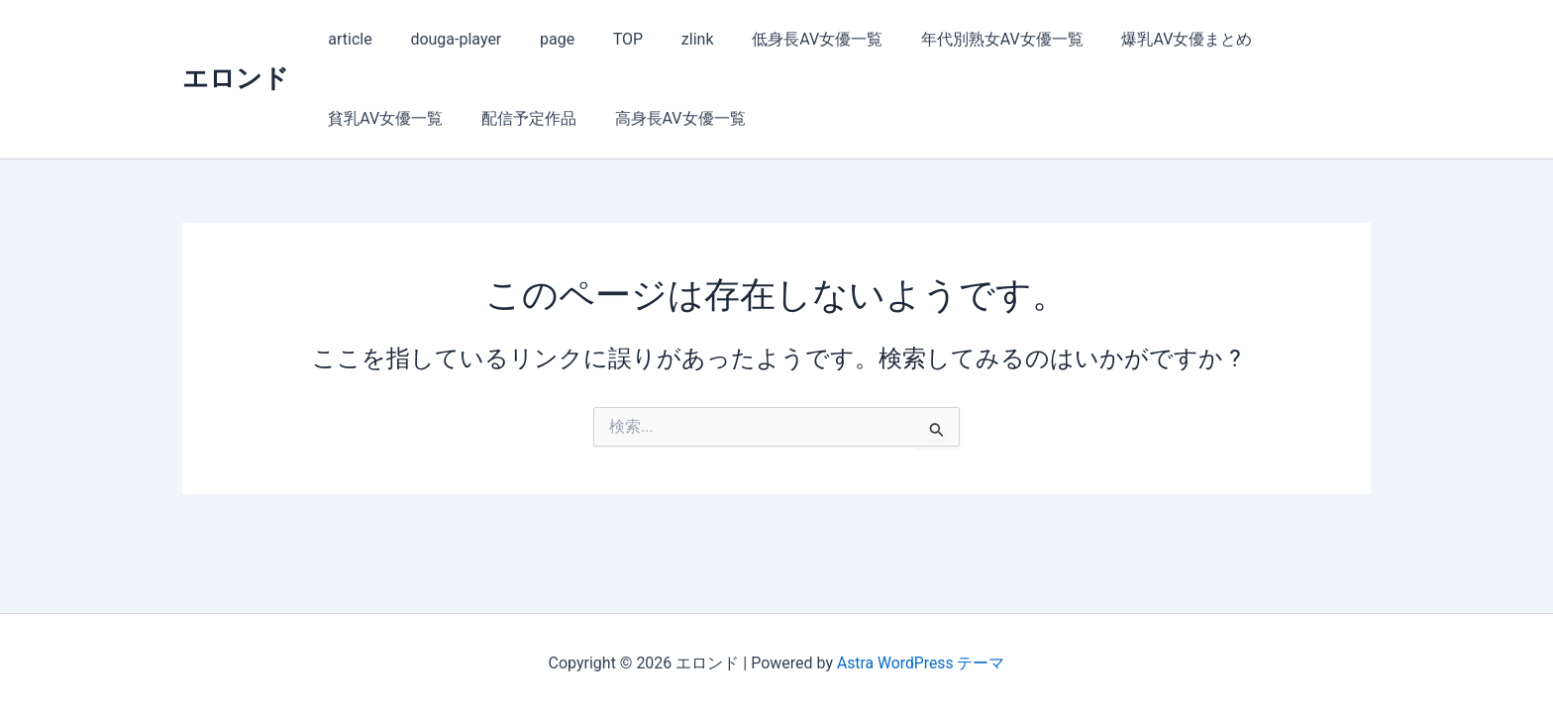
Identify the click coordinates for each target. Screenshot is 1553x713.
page (540, 39)
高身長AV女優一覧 (517, 118)
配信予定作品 (372, 118)
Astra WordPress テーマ (920, 663)
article (346, 39)
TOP (604, 39)
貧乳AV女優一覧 (1291, 39)
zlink (668, 39)
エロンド (235, 78)
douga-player (445, 39)
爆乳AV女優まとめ (1137, 39)
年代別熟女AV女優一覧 (960, 39)
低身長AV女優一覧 (781, 39)
